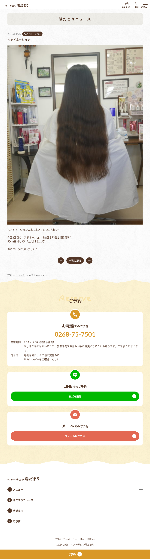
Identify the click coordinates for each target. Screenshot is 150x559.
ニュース (20, 275)
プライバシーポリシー (66, 539)
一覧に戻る (75, 260)
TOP (9, 275)
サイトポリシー (87, 539)
